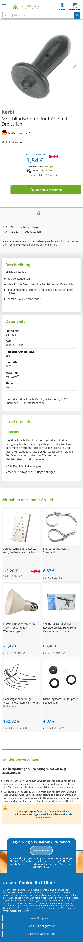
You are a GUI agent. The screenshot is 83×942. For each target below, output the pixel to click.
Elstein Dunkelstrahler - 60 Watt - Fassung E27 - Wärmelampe (19, 627)
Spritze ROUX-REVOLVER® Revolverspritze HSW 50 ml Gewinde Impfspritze (60, 627)
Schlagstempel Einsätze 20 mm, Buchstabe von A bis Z (20, 550)
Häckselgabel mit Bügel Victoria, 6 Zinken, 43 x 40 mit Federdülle (21, 702)
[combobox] (41, 15)
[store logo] (26, 6)
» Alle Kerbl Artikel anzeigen (23, 466)
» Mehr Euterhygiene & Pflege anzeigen (30, 472)
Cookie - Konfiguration (42, 926)
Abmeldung (20, 858)
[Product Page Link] (21, 544)
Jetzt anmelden (41, 850)
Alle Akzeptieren (41, 918)
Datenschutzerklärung (42, 934)
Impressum (23, 910)
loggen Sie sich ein (43, 814)
